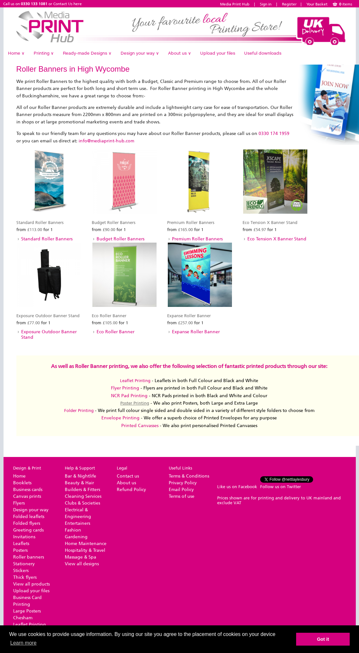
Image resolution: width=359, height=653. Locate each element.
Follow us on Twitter (280, 486)
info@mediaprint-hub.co (105, 141)
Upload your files (217, 53)
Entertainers (77, 523)
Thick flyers (25, 577)
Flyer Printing (125, 388)
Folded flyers (26, 523)
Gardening (76, 537)
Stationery (24, 564)
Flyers (19, 503)
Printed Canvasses (139, 425)
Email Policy (181, 489)
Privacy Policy (183, 483)
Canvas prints (27, 496)
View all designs (82, 564)
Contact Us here (67, 4)
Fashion (73, 530)
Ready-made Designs (87, 53)
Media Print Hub (234, 4)
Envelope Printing (120, 418)
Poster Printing (134, 403)
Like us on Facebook (237, 486)
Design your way (140, 53)
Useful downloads (262, 53)
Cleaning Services (83, 496)
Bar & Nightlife (80, 476)
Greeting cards (28, 530)
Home (16, 53)
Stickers (21, 570)
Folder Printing (79, 410)
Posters (20, 550)
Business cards (27, 489)
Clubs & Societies (82, 503)
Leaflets (21, 543)
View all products (31, 584)
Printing (44, 53)
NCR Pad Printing (129, 395)
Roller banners (28, 557)
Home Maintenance (86, 543)
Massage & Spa (80, 557)
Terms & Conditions (189, 476)
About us (179, 53)
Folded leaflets (28, 516)
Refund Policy (131, 489)
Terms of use (181, 496)
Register (289, 4)
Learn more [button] (23, 643)
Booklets (22, 483)
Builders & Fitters (82, 489)
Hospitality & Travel (85, 550)
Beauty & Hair (79, 483)
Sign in (265, 4)
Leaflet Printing (135, 380)
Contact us (128, 476)
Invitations (24, 537)
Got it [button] (323, 639)
